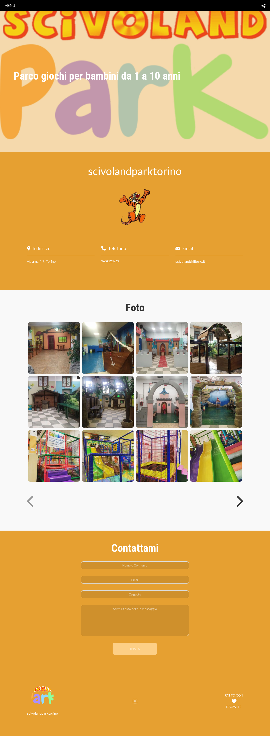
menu (9, 5)
